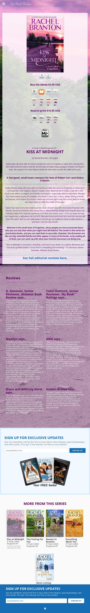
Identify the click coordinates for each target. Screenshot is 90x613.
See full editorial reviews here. (45, 258)
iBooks (41, 92)
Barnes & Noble (34, 118)
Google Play (34, 92)
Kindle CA (48, 100)
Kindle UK (41, 100)
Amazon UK (48, 118)
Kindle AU (55, 100)
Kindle (34, 100)
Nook (55, 92)
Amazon (41, 118)
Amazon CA (55, 118)
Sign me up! (77, 450)
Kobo (48, 92)
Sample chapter (42, 76)
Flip (48, 76)
